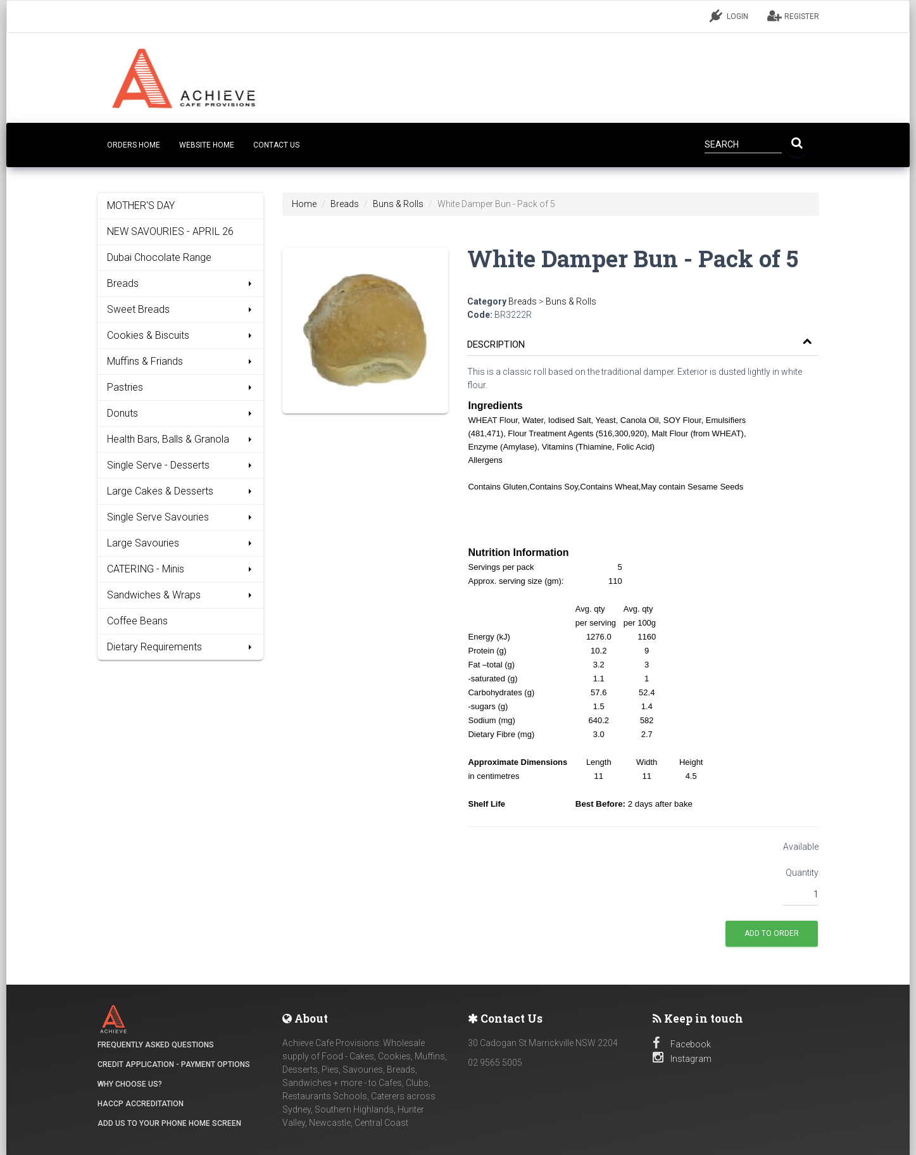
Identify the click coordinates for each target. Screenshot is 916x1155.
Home (304, 204)
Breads (180, 283)
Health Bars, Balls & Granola (180, 439)
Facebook (682, 1044)
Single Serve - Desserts (180, 465)
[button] (639, 345)
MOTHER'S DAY (141, 205)
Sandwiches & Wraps (180, 595)
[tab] (643, 339)
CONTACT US (276, 145)
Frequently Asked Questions (155, 1044)
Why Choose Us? (129, 1084)
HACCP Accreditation (140, 1103)
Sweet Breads (180, 309)
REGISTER (793, 15)
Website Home (206, 145)
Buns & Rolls (398, 204)
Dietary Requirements (180, 647)
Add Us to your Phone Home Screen (169, 1123)
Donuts (180, 413)
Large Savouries (180, 543)
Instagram (682, 1059)
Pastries (180, 387)
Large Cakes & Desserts (180, 491)
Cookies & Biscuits (180, 335)
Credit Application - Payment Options (173, 1064)
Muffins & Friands (180, 361)
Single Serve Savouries (180, 517)
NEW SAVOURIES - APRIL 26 (170, 231)
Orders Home (133, 145)
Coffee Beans (137, 621)
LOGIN (729, 15)
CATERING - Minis (180, 569)
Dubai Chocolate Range (159, 257)
